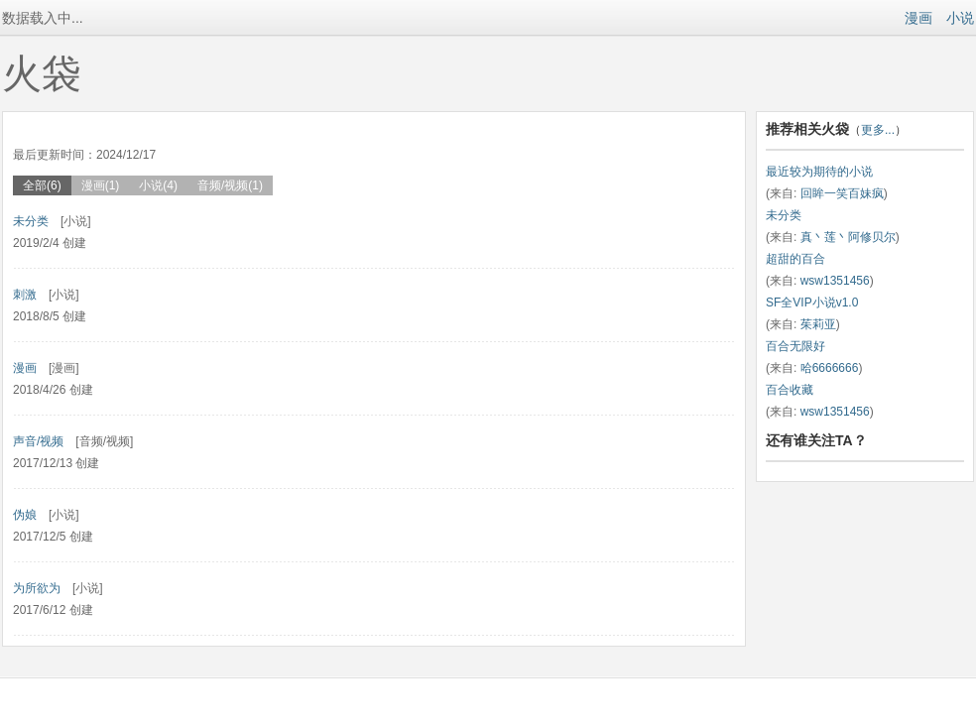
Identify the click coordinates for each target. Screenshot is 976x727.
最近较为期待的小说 (819, 172)
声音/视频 (38, 441)
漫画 (918, 18)
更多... (878, 130)
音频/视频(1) (230, 185)
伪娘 (25, 515)
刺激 (25, 295)
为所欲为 (37, 588)
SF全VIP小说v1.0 (812, 302)
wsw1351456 (835, 281)
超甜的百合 (795, 259)
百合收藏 (789, 390)
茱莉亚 (818, 324)
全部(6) (42, 185)
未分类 (31, 221)
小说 (960, 18)
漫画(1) (100, 185)
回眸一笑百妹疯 (842, 193)
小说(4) (158, 185)
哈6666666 (829, 368)
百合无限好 (795, 346)
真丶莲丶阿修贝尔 (848, 237)
